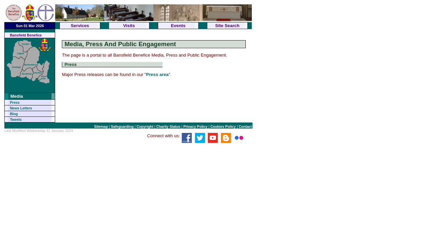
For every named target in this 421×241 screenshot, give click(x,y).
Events (178, 25)
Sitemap (101, 127)
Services (80, 25)
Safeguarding (122, 127)
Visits (129, 25)
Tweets (16, 119)
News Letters (21, 108)
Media (16, 96)
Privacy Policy (195, 127)
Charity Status (168, 127)
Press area (157, 74)
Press (15, 102)
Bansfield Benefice (26, 35)
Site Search (227, 25)
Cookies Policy (223, 127)
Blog (14, 114)
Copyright (144, 127)
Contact (245, 127)
